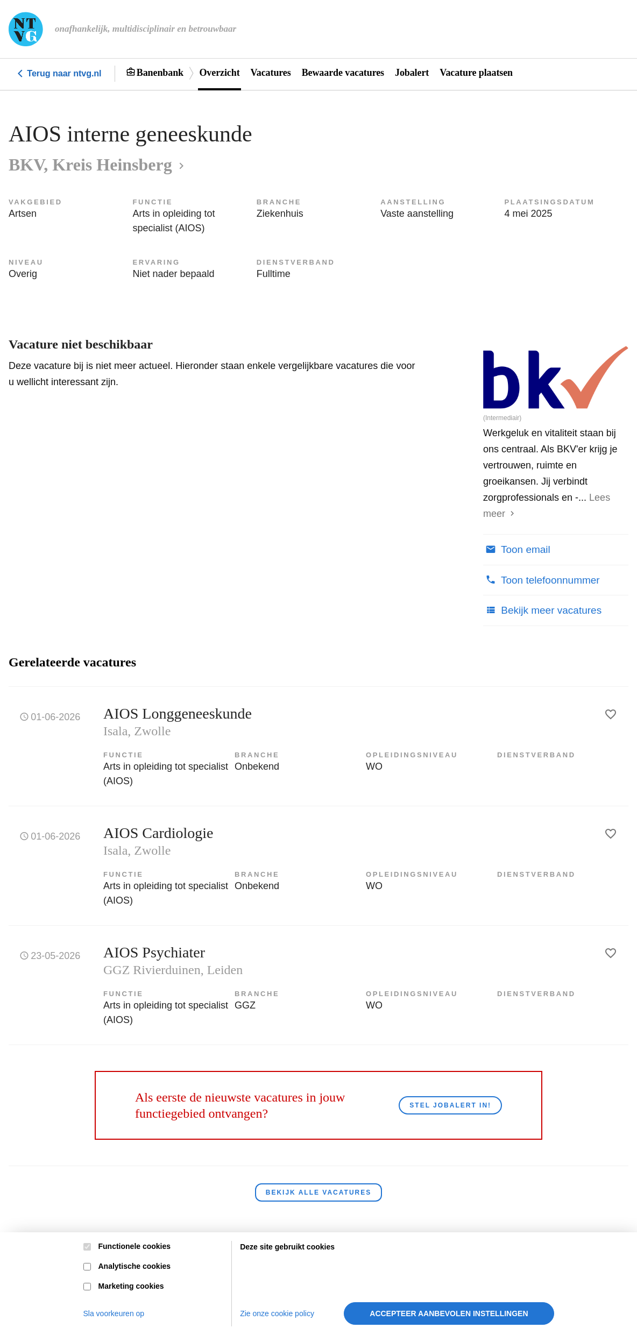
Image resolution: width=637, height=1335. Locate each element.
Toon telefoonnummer (541, 580)
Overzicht (219, 72)
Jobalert (412, 72)
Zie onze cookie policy (277, 1313)
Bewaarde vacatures (343, 72)
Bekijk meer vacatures (542, 610)
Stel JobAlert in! (450, 1105)
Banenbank (160, 72)
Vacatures (271, 72)
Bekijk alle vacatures (318, 1192)
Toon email (516, 549)
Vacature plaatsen (476, 72)
